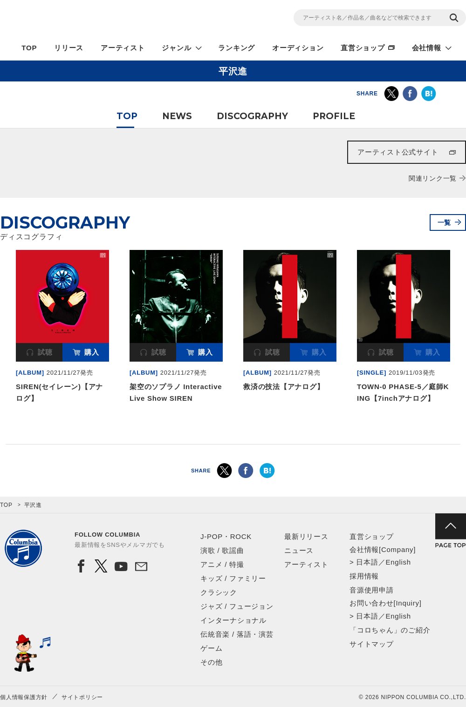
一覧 (445, 222)
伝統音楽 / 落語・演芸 (237, 634)
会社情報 (426, 48)
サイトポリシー (82, 697)
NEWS (177, 116)
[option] (62, 328)
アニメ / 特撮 (222, 564)
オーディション (297, 48)
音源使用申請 (372, 590)
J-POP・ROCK (226, 536)
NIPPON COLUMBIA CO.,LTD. (84, 19)
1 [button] (228, 427)
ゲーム (211, 648)
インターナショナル (233, 620)
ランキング (236, 48)
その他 (211, 662)
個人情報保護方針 (24, 697)
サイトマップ (372, 644)
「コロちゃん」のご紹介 (390, 630)
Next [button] (460, 303)
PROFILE (334, 116)
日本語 (367, 562)
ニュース (299, 550)
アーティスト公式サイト (397, 152)
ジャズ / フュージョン (237, 606)
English (398, 562)
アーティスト (123, 48)
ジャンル (176, 48)
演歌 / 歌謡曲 (222, 550)
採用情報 (364, 576)
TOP (29, 48)
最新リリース (306, 536)
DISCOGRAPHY (252, 116)
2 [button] (238, 427)
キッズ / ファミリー (233, 578)
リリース (68, 48)
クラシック (218, 592)
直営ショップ (363, 48)
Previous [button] (5, 303)
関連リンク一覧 (433, 178)
